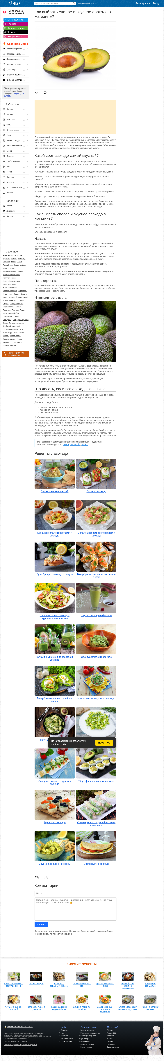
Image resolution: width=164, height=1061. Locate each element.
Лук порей (13, 297)
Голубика (6, 262)
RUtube (110, 1044)
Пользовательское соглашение (15, 1045)
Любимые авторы (16, 28)
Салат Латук (7, 316)
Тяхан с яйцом (36, 982)
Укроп (21, 333)
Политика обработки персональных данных (20, 1048)
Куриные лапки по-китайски (82, 1010)
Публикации (85, 1044)
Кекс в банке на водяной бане (59, 1007)
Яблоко (13, 345)
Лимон (5, 297)
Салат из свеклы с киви (82, 983)
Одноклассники (113, 1050)
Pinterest (110, 1033)
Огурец (5, 304)
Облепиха (20, 300)
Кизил (10, 294)
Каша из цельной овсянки (150, 1010)
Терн (21, 329)
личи (66, 444)
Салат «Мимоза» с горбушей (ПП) (13, 983)
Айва (5, 255)
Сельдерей (7, 320)
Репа (5, 313)
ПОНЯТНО (104, 742)
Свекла (16, 316)
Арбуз (10, 255)
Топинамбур (7, 333)
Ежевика (11, 268)
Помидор (15, 310)
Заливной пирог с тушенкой (36, 1007)
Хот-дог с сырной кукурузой (13, 1007)
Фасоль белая (15, 336)
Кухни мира (85, 1042)
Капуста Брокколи (9, 278)
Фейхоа (19, 339)
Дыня (5, 268)
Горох (13, 262)
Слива (5, 323)
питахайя (75, 444)
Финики (6, 342)
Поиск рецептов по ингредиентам (16, 354)
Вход (156, 3)
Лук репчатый (23, 297)
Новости (64, 1036)
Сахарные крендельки (150, 983)
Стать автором (66, 1044)
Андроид (7, 96)
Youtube (110, 1042)
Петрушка (6, 310)
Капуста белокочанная (11, 275)
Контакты (64, 1039)
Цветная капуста (16, 342)
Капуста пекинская (10, 288)
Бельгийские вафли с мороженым (127, 984)
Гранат (19, 262)
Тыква (15, 333)
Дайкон (23, 265)
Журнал (11, 32)
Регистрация (143, 3)
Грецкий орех (8, 265)
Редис (22, 310)
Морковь (12, 300)
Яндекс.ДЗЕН (112, 1036)
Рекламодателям (67, 1042)
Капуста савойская (10, 291)
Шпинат (6, 345)
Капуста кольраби (9, 284)
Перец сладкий (8, 307)
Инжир (20, 271)
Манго (5, 300)
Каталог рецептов (87, 1033)
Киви (5, 294)
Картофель (22, 291)
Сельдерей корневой (20, 320)
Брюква (14, 259)
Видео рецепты (14, 80)
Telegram (110, 1039)
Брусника (6, 259)
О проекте (64, 1033)
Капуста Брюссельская (11, 281)
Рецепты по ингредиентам (90, 1036)
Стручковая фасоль (10, 329)
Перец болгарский (16, 304)
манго (84, 444)
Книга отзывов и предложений (16, 12)
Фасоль (6, 336)
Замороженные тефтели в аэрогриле (104, 1011)
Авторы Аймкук (15, 36)
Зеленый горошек (9, 271)
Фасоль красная (9, 339)
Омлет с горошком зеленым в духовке (127, 1010)
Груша (16, 265)
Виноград (22, 259)
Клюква (16, 294)
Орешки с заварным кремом (59, 983)
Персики (19, 307)
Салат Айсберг (13, 313)
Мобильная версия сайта (20, 1030)
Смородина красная (16, 323)
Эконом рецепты (14, 75)
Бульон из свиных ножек (105, 983)
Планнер (12, 24)
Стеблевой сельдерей (11, 326)
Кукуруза (24, 294)
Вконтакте (111, 1047)
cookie (63, 744)
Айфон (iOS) (18, 93)
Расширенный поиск (87, 3)
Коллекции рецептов (88, 1039)
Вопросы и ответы (87, 1047)
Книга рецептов (15, 20)
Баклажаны (18, 255)
